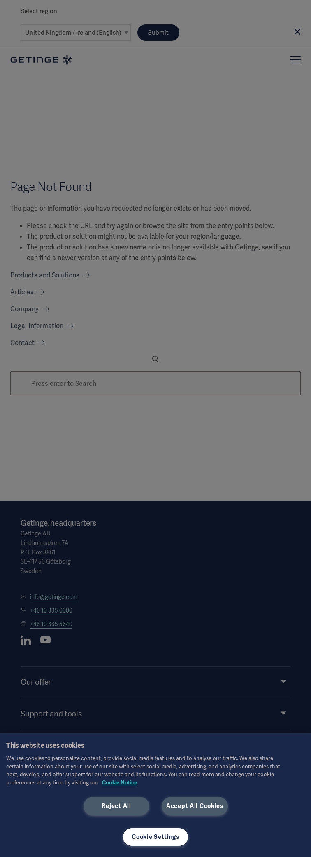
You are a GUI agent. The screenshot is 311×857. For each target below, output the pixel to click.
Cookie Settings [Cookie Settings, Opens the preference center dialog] (155, 837)
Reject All (116, 806)
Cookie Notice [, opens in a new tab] (119, 782)
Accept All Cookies (194, 806)
